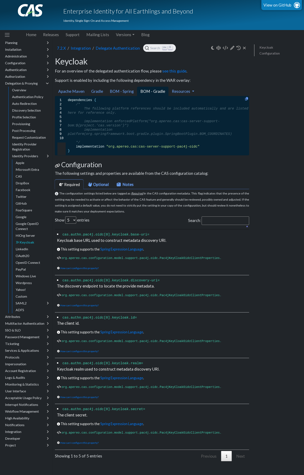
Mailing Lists (97, 34)
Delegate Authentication (118, 48)
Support (73, 34)
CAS (19, 176)
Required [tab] (69, 184)
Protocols (27, 357)
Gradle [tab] (97, 91)
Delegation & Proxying (27, 83)
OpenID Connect (28, 262)
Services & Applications (27, 350)
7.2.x (61, 48)
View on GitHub (277, 5)
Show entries (72, 220)
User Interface (27, 391)
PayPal (21, 269)
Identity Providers (30, 156)
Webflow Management (27, 411)
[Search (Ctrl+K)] (159, 48)
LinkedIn (22, 249)
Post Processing (23, 131)
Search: (218, 220)
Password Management (27, 336)
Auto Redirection (24, 103)
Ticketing (27, 343)
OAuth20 (22, 256)
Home (31, 34)
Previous (209, 456)
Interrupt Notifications (27, 404)
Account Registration (27, 370)
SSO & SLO (27, 330)
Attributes (27, 316)
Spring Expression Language (121, 249)
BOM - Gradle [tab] (152, 91)
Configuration (27, 63)
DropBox (22, 183)
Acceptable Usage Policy (27, 397)
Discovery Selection (26, 110)
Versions (123, 34)
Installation (27, 49)
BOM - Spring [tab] (122, 91)
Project (27, 445)
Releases (51, 34)
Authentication (27, 69)
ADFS (20, 310)
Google (21, 217)
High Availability (27, 418)
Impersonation (27, 364)
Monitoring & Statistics (27, 384)
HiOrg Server (25, 235)
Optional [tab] (98, 184)
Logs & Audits (27, 377)
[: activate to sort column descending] (152, 227)
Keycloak (25, 242)
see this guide (174, 71)
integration (81, 48)
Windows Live (26, 276)
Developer (27, 438)
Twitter (21, 196)
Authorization (27, 76)
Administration (27, 56)
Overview (19, 90)
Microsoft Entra (27, 169)
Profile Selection (24, 117)
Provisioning (21, 124)
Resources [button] (181, 91)
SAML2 (32, 303)
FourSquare (24, 210)
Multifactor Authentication (27, 323)
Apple (20, 163)
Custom (21, 296)
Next (240, 456)
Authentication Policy (27, 97)
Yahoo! (21, 289)
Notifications (27, 424)
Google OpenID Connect (27, 226)
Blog (145, 34)
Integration (27, 431)
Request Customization (29, 137)
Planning (27, 42)
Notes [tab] (125, 184)
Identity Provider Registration (24, 146)
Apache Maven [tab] (71, 91)
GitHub (21, 203)
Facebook (23, 190)
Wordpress (24, 283)
